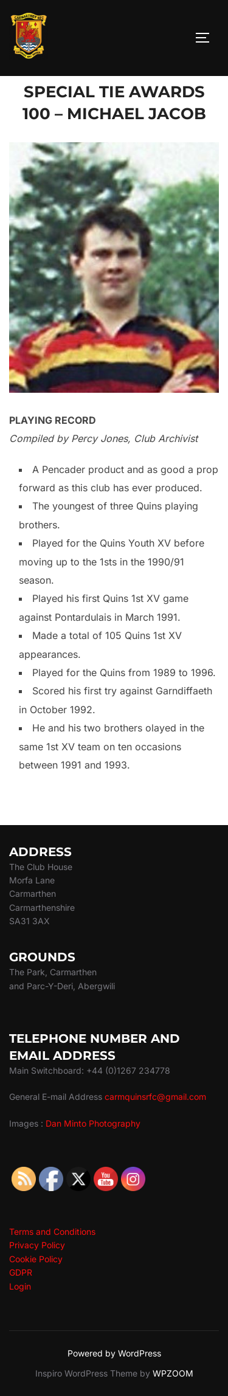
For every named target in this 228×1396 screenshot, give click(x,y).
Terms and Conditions (52, 1231)
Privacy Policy (37, 1245)
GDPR (20, 1272)
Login (20, 1286)
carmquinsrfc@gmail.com (155, 1096)
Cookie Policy (36, 1259)
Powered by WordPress (114, 1353)
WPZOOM (173, 1373)
